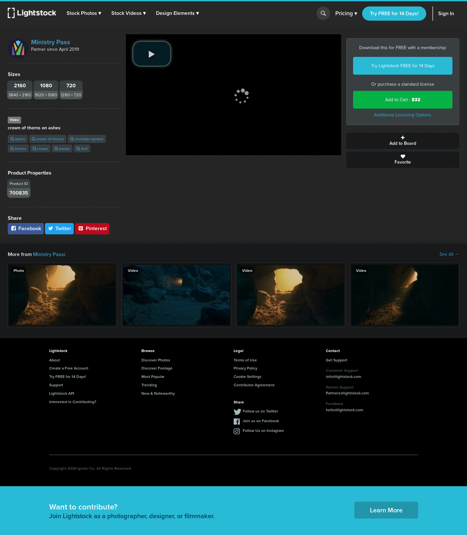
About (54, 360)
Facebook (25, 228)
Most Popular (152, 376)
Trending (149, 385)
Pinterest (92, 228)
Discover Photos (155, 360)
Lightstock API (61, 393)
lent (82, 148)
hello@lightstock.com (344, 409)
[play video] (151, 54)
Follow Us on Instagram (263, 430)
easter (62, 148)
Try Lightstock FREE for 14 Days (403, 65)
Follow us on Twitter (260, 411)
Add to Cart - (402, 99)
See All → (449, 254)
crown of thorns (48, 139)
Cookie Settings (247, 376)
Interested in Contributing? (72, 401)
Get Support (336, 360)
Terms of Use (245, 360)
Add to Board (402, 140)
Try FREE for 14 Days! (394, 13)
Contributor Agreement (254, 385)
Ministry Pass (50, 42)
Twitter (60, 228)
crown (40, 148)
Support (56, 385)
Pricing (346, 13)
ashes (17, 139)
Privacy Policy (245, 368)
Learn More (386, 510)
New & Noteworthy (158, 393)
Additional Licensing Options (402, 115)
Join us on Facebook (261, 420)
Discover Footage (156, 368)
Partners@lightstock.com (347, 393)
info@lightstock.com (343, 376)
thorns (18, 148)
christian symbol (86, 139)
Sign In (446, 13)
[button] (84, 13)
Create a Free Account (68, 368)
